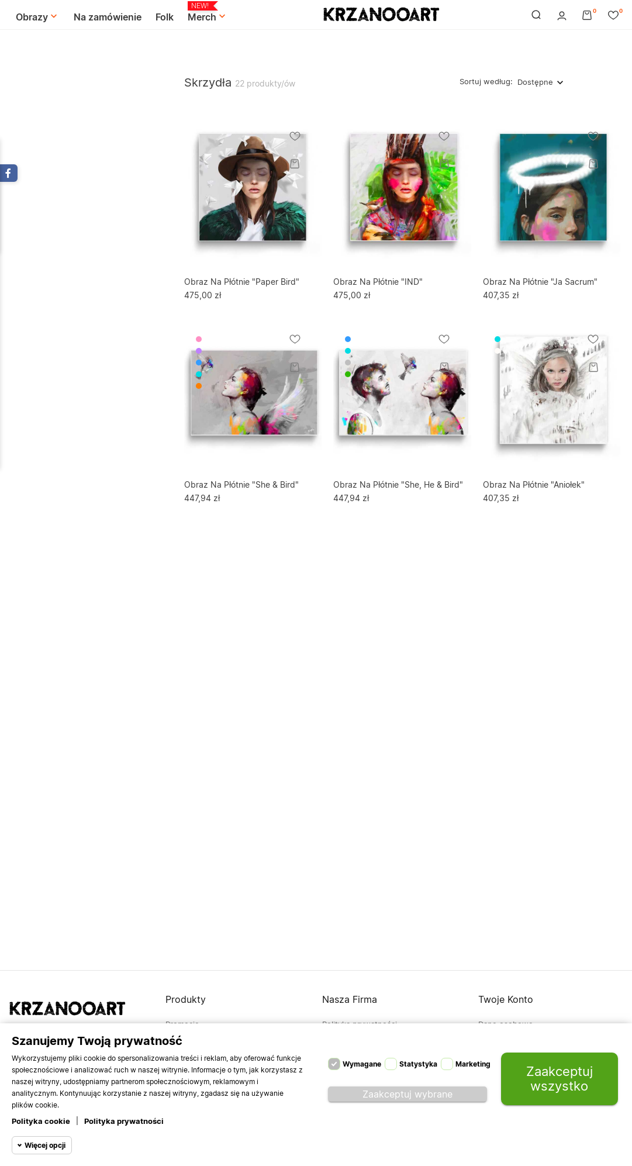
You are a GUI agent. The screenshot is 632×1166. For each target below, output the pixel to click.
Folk (165, 17)
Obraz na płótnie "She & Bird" (241, 484)
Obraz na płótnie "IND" (378, 282)
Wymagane (362, 1064)
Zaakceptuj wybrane (407, 1094)
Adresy (491, 1080)
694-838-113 (32, 1061)
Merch (208, 12)
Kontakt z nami (348, 1061)
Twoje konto (505, 999)
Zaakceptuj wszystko (559, 1078)
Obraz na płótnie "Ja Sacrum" (540, 282)
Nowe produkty (193, 1042)
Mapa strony (345, 1080)
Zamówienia (500, 1042)
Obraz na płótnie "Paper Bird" (241, 282)
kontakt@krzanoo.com (49, 1080)
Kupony (492, 1098)
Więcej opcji (45, 1145)
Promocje (182, 1024)
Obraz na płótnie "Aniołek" (534, 484)
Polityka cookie (41, 1121)
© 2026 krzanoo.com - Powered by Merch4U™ (94, 1145)
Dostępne (535, 82)
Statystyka (418, 1064)
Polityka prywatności (124, 1121)
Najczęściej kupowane (206, 1061)
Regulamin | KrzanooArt (364, 1042)
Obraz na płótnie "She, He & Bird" (398, 484)
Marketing (473, 1064)
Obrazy (38, 17)
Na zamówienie (107, 17)
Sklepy (334, 1098)
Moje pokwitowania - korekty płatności (549, 1061)
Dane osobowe (505, 1024)
